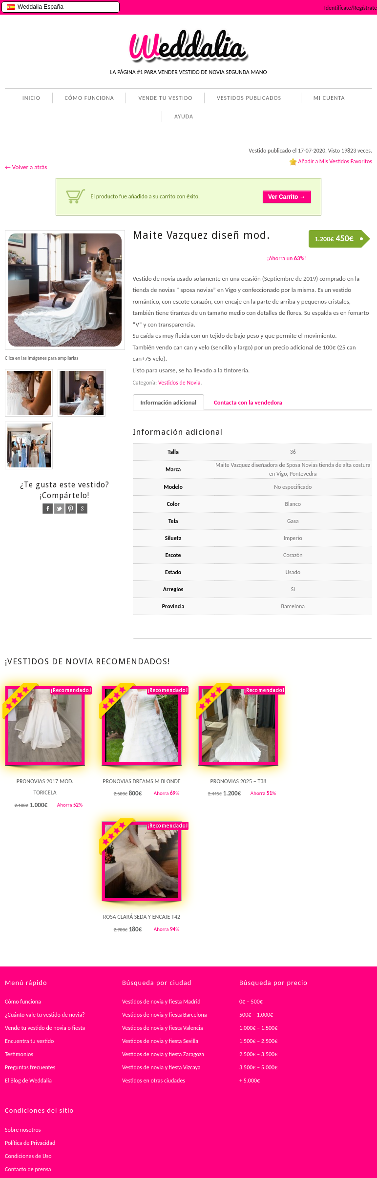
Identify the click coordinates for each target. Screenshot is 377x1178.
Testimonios (19, 1054)
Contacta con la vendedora (248, 402)
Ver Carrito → (287, 196)
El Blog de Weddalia (28, 1080)
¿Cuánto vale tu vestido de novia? (45, 1014)
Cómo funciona (23, 1001)
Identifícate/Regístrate (350, 7)
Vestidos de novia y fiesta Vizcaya (161, 1067)
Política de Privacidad (30, 1142)
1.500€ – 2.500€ (258, 1041)
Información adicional (168, 402)
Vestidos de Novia (179, 382)
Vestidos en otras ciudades (153, 1080)
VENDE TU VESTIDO (165, 98)
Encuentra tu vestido (29, 1041)
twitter (59, 508)
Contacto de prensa (28, 1169)
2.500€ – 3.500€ (258, 1054)
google (82, 508)
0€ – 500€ (251, 1001)
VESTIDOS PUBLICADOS (247, 99)
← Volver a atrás (26, 167)
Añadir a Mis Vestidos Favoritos (335, 161)
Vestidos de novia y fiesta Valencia (162, 1027)
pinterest (70, 508)
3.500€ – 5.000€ (258, 1067)
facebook (47, 508)
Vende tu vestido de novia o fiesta (45, 1027)
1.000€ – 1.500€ (258, 1027)
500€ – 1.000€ (256, 1014)
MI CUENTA (327, 99)
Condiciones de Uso (28, 1156)
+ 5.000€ (249, 1080)
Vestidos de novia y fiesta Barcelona (164, 1014)
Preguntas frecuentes (30, 1067)
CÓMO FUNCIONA (89, 98)
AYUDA (182, 117)
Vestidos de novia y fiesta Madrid (161, 1001)
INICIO (31, 98)
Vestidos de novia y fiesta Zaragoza (163, 1054)
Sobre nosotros (23, 1129)
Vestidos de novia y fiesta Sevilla (160, 1041)
